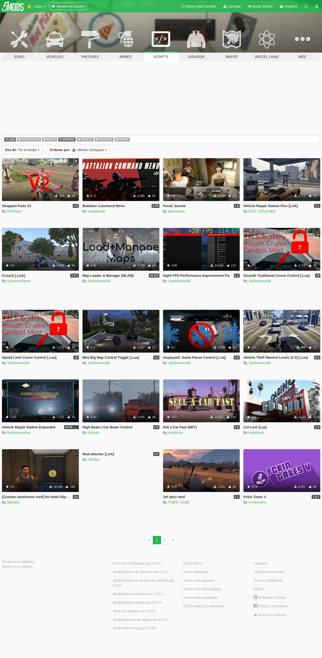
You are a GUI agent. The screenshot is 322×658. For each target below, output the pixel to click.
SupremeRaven (19, 281)
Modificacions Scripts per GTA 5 (137, 602)
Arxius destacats (196, 572)
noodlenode (96, 211)
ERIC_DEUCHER (261, 211)
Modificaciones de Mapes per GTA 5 (140, 620)
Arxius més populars (199, 580)
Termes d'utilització (268, 580)
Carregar (232, 6)
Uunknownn (257, 502)
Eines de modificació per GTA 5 (137, 563)
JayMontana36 (98, 281)
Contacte (260, 563)
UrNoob (93, 433)
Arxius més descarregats (202, 589)
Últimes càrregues (78, 150)
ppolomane (176, 211)
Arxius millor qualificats (200, 598)
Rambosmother (18, 433)
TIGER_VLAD (178, 502)
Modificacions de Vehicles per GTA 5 (140, 572)
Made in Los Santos (17, 567)
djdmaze (13, 502)
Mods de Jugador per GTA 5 (134, 611)
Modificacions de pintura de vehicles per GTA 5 (143, 583)
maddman (175, 433)
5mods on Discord (270, 615)
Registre (289, 6)
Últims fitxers (193, 563)
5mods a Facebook (270, 606)
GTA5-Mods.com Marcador (204, 606)
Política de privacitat (269, 572)
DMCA (259, 589)
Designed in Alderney (18, 562)
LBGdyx (93, 459)
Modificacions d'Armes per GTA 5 (138, 594)
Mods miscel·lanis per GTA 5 (134, 628)
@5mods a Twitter (270, 597)
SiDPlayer (14, 211)
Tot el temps (22, 150)
